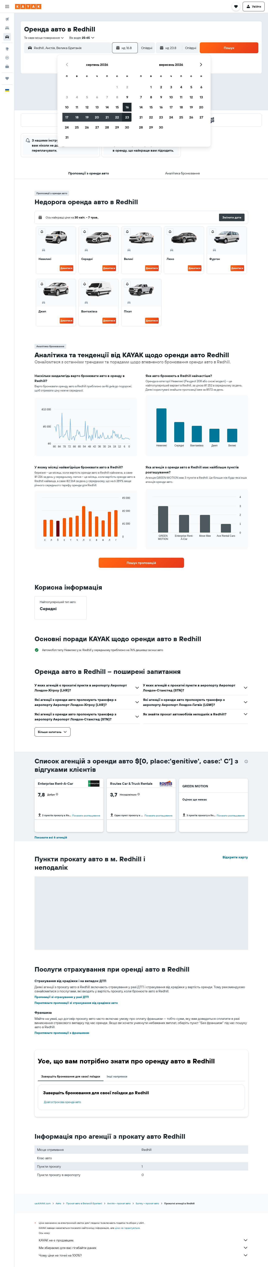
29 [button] (117, 127)
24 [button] (67, 127)
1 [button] (117, 87)
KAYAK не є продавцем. (143, 1240)
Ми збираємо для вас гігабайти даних (143, 1247)
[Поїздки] (7, 78)
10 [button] (67, 107)
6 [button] (97, 97)
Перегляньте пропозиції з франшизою (62, 1033)
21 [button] (107, 117)
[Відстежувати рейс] (7, 57)
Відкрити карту (235, 857)
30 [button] (127, 127)
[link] (141, 563)
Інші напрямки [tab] (117, 1076)
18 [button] (77, 117)
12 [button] (87, 107)
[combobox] (44, 38)
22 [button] (117, 117)
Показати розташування (86, 815)
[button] (7, 6)
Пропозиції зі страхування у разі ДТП (62, 997)
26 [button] (87, 127)
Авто (58, 1203)
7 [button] (107, 97)
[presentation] (246, 761)
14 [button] (107, 107)
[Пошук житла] (7, 28)
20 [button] (97, 117)
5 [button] (87, 97)
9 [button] (127, 97)
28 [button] (107, 127)
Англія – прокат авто (119, 1203)
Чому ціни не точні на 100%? (143, 1255)
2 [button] (127, 87)
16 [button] (127, 107)
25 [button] (77, 127)
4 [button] (77, 97)
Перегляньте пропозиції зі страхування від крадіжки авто (76, 1003)
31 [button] (66, 137)
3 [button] (67, 97)
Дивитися (66, 268)
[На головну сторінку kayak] (28, 6)
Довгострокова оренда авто (62, 1102)
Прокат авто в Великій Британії (84, 1203)
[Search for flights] (7, 19)
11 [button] (77, 107)
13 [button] (97, 107)
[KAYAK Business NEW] (7, 66)
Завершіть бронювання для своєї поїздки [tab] (70, 1076)
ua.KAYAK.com (43, 1203)
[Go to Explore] (7, 49)
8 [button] (117, 97)
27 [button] (97, 127)
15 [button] (117, 107)
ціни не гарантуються (127, 1227)
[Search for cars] (7, 37)
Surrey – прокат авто (147, 1203)
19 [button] (87, 117)
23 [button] (127, 117)
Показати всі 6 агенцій (51, 837)
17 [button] (66, 117)
